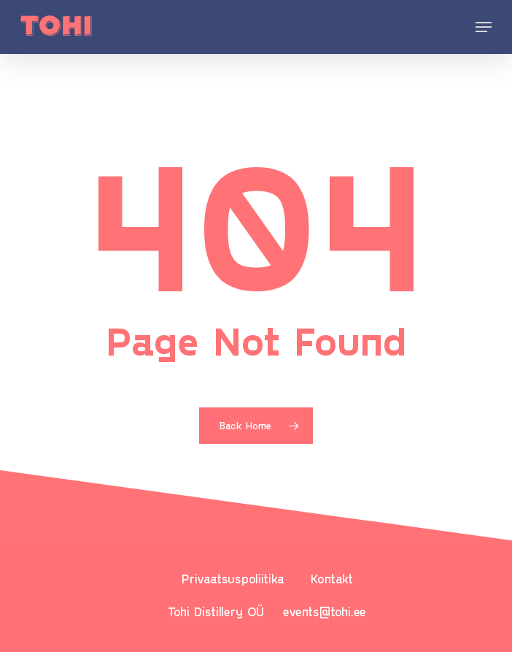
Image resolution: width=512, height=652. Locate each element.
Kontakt (332, 578)
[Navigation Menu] (484, 27)
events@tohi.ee (324, 611)
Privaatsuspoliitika (233, 578)
